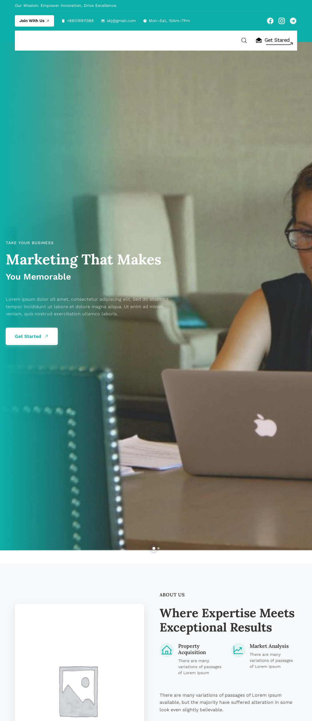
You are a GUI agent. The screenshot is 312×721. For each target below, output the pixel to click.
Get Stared (272, 40)
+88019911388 (80, 20)
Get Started (32, 336)
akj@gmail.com (121, 20)
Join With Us (34, 20)
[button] (153, 548)
